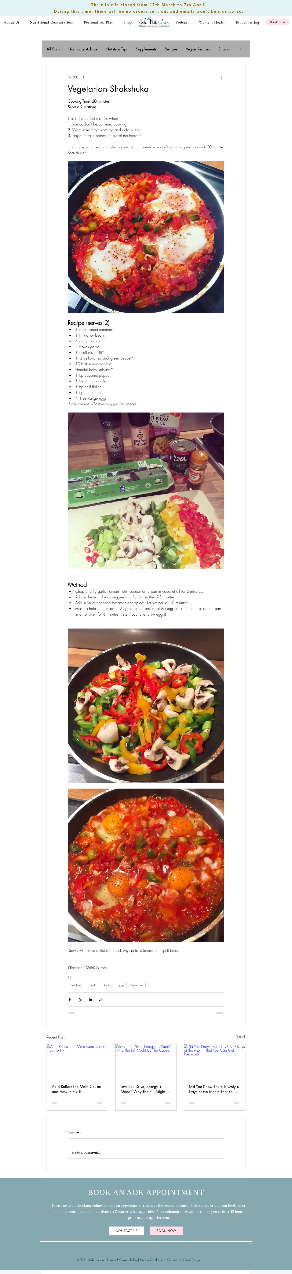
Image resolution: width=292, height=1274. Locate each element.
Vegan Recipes (198, 49)
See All (241, 1036)
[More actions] (221, 77)
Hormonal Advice (82, 49)
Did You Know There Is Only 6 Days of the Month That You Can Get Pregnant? (214, 1089)
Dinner (107, 985)
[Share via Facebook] (70, 1000)
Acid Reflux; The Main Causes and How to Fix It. (76, 1089)
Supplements (146, 49)
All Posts (53, 49)
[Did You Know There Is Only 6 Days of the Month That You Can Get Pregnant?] (214, 1061)
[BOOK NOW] (166, 1231)
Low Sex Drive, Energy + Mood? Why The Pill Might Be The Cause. (145, 1089)
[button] (52, 22)
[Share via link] (101, 1000)
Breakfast (75, 985)
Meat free (137, 985)
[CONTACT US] (126, 1231)
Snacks (224, 49)
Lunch (92, 985)
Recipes (171, 49)
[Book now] (277, 22)
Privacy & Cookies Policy (122, 1260)
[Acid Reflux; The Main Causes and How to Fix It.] (77, 1061)
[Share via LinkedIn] (90, 1000)
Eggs (121, 985)
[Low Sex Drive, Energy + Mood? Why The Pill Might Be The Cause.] (146, 1061)
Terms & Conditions (151, 1260)
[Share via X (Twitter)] (80, 1000)
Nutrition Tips (117, 49)
